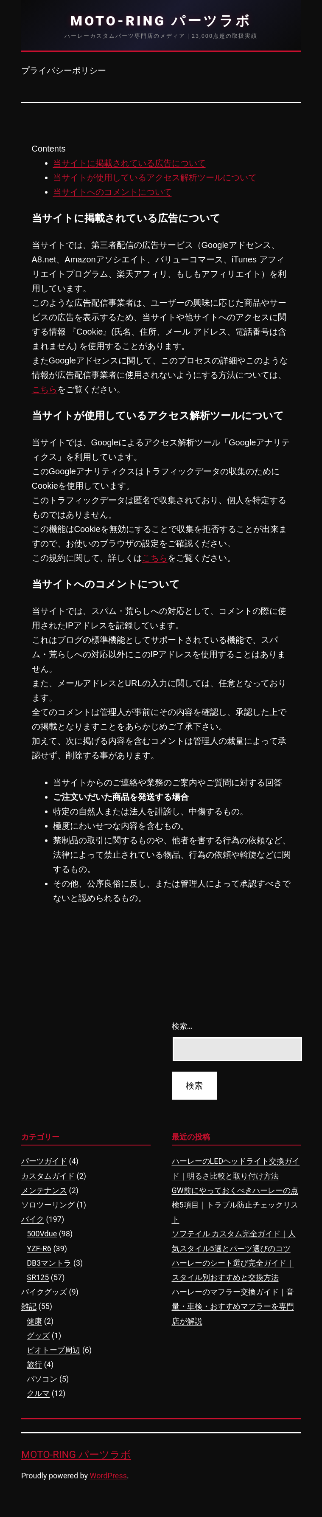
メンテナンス (44, 1190)
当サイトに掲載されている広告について (129, 163)
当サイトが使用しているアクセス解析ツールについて (155, 177)
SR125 (38, 1277)
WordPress (108, 1475)
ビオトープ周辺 (53, 1349)
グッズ (38, 1335)
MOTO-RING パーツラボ (161, 21)
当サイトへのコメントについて (112, 192)
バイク (32, 1219)
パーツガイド (44, 1161)
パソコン (42, 1378)
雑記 (28, 1306)
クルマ (38, 1393)
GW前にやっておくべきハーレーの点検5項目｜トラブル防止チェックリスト (235, 1205)
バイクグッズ (44, 1291)
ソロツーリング (48, 1204)
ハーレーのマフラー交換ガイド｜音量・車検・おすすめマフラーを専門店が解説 (233, 1306)
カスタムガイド (48, 1175)
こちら (44, 389)
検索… (182, 1026)
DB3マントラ (49, 1262)
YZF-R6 (39, 1248)
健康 (34, 1321)
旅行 (34, 1364)
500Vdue (42, 1233)
